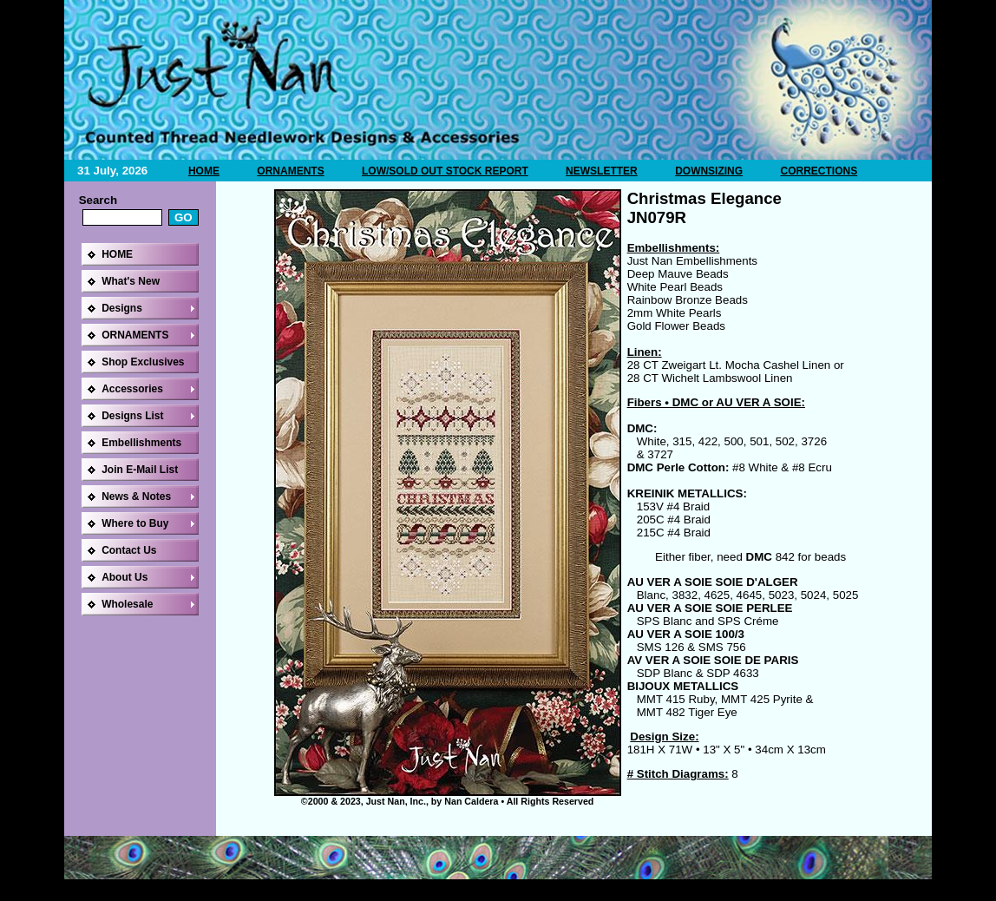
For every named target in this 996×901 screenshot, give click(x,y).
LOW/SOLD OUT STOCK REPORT (445, 171)
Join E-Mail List (140, 470)
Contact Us (129, 550)
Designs (122, 308)
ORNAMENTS (290, 171)
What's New (131, 281)
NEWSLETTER (602, 171)
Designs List (132, 416)
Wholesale (127, 604)
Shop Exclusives (143, 362)
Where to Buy (135, 523)
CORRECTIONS (818, 171)
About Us (124, 577)
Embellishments (141, 443)
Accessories (132, 389)
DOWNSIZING (709, 171)
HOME (204, 171)
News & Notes (136, 496)
